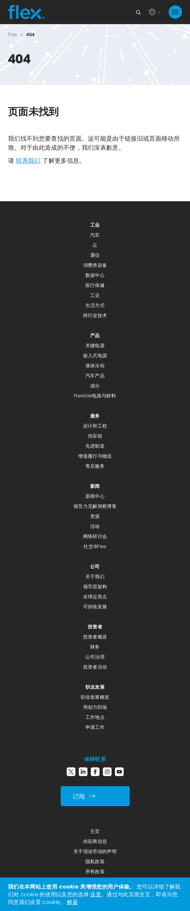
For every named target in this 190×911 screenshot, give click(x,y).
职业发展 (95, 687)
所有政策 (95, 871)
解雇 (72, 902)
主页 (95, 831)
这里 (95, 894)
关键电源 (95, 345)
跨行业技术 (95, 315)
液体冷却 (95, 365)
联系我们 (28, 160)
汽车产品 (95, 375)
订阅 (84, 796)
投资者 (95, 626)
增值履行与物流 (95, 456)
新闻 (95, 486)
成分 (95, 385)
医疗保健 (95, 285)
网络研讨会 (95, 536)
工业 (95, 225)
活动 (95, 526)
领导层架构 (95, 586)
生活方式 (95, 305)
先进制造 (95, 446)
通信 (95, 255)
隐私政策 (95, 861)
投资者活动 (95, 667)
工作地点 (95, 717)
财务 (95, 647)
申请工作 (95, 727)
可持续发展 (95, 606)
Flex (12, 34)
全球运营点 (95, 596)
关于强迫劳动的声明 (95, 851)
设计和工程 (95, 426)
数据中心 (95, 275)
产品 (95, 335)
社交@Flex (94, 546)
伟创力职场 (95, 707)
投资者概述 (95, 636)
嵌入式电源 (95, 355)
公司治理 (95, 657)
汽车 (95, 235)
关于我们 (95, 576)
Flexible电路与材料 (95, 395)
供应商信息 (95, 841)
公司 (95, 566)
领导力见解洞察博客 (95, 506)
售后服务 (95, 466)
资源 (95, 516)
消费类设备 (95, 265)
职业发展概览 (95, 697)
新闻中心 (95, 496)
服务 (95, 415)
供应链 (95, 436)
